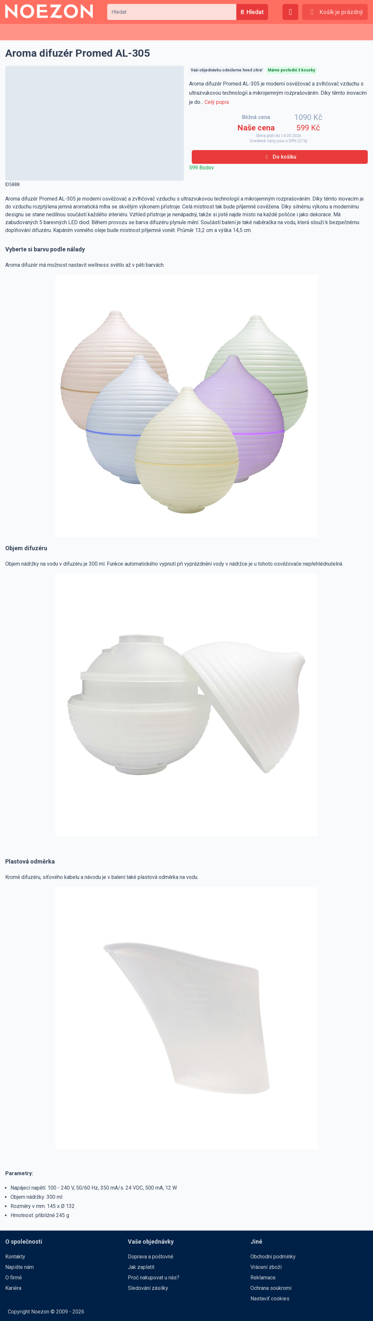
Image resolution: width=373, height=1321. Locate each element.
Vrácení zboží (266, 1267)
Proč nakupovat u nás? (153, 1277)
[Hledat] (252, 12)
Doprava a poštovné (150, 1256)
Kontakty (15, 1256)
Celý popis (217, 102)
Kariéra (13, 1288)
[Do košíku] (280, 157)
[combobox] (171, 12)
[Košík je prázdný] (335, 12)
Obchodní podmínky (273, 1256)
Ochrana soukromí (270, 1288)
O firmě (13, 1277)
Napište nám (19, 1267)
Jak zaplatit (141, 1267)
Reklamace (263, 1277)
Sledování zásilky (148, 1288)
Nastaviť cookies (269, 1298)
